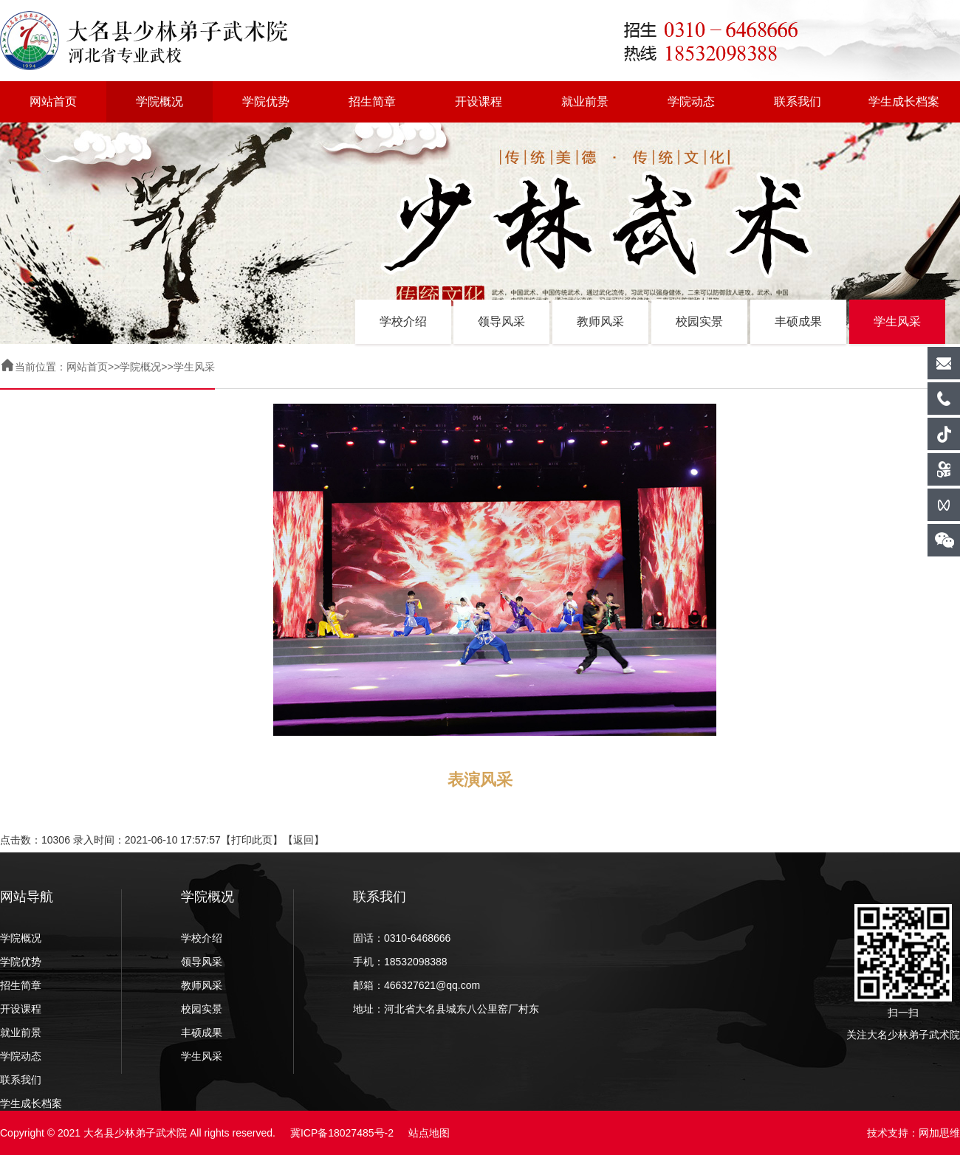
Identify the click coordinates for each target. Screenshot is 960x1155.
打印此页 (251, 840)
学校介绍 (403, 321)
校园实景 (699, 321)
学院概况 (159, 101)
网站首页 (53, 101)
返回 (303, 840)
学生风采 (897, 321)
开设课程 (478, 101)
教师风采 (600, 321)
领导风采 (501, 321)
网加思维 (939, 1133)
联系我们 (797, 101)
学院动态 (691, 101)
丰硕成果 (798, 321)
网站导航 (26, 896)
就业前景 (584, 101)
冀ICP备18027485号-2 (342, 1133)
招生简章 (372, 101)
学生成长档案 (903, 101)
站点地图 (429, 1133)
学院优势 (265, 101)
